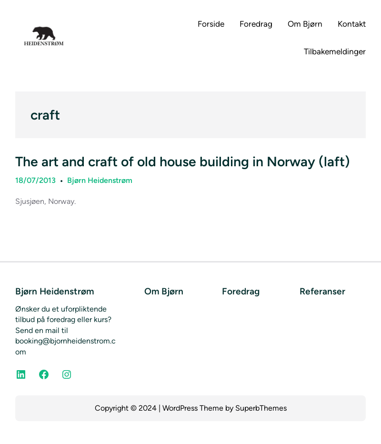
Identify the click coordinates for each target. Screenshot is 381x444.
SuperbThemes (261, 408)
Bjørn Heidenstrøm (99, 180)
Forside (211, 24)
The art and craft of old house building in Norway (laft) (182, 161)
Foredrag (241, 291)
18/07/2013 (35, 180)
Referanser (322, 291)
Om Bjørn (163, 291)
